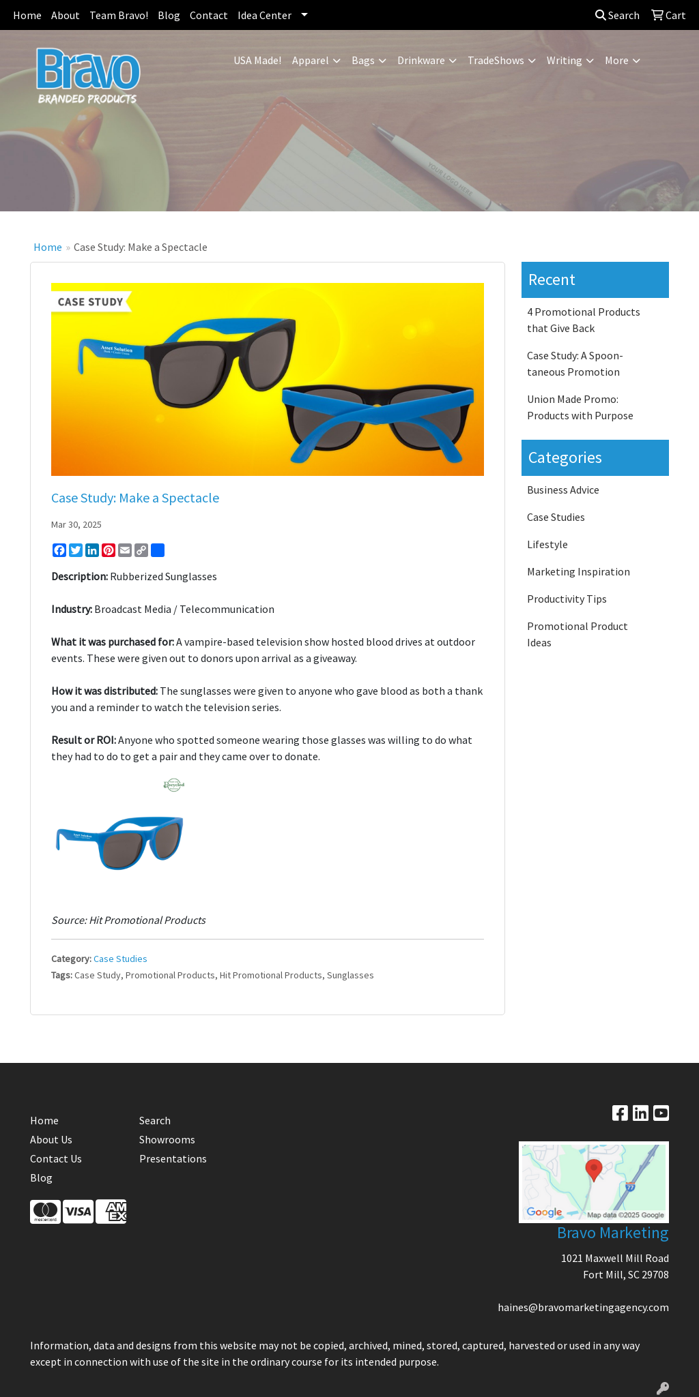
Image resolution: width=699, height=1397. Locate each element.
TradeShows (496, 60)
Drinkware (421, 60)
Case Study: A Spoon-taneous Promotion (575, 363)
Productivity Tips (567, 598)
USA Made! (257, 60)
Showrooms (167, 1139)
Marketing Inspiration (578, 571)
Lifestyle (547, 544)
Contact (209, 15)
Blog (169, 15)
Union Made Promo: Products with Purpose (580, 407)
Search (617, 15)
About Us (51, 1139)
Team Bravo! (118, 15)
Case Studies (120, 958)
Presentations (173, 1158)
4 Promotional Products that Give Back (583, 320)
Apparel (310, 60)
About (65, 15)
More (617, 60)
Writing (564, 60)
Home (27, 15)
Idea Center (264, 15)
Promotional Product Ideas (577, 634)
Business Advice (563, 489)
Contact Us (56, 1158)
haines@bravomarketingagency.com (583, 1307)
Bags (363, 60)
